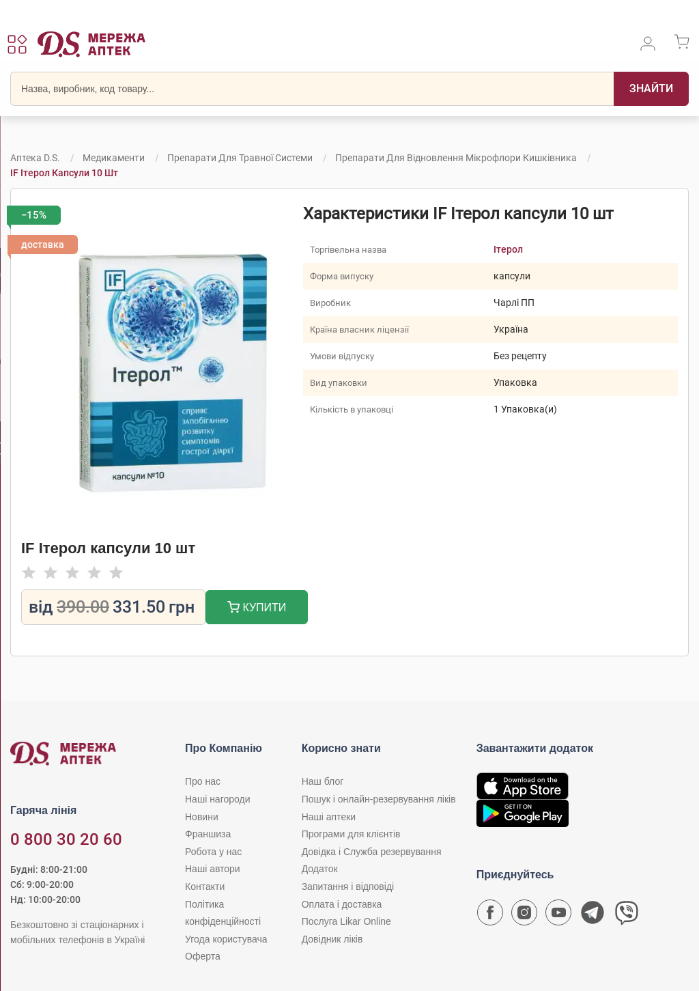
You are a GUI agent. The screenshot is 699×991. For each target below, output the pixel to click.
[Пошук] (651, 89)
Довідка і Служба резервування (372, 851)
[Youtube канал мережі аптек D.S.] (558, 916)
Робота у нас (213, 851)
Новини (201, 816)
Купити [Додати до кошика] (257, 609)
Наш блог (323, 781)
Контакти (205, 886)
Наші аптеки (329, 816)
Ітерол (509, 249)
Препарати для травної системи (240, 157)
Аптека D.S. (35, 157)
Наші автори (212, 868)
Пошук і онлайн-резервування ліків (379, 799)
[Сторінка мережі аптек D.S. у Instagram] (524, 916)
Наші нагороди (217, 799)
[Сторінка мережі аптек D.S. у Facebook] (490, 916)
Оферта (202, 956)
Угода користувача (226, 939)
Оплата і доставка (342, 904)
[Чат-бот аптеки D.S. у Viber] (626, 916)
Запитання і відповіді (348, 886)
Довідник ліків (332, 939)
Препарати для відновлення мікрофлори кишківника (456, 157)
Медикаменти (114, 157)
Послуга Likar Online (346, 921)
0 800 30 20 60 (66, 839)
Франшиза (208, 833)
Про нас (202, 781)
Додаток (320, 868)
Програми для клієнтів (351, 833)
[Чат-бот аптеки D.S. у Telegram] (592, 916)
